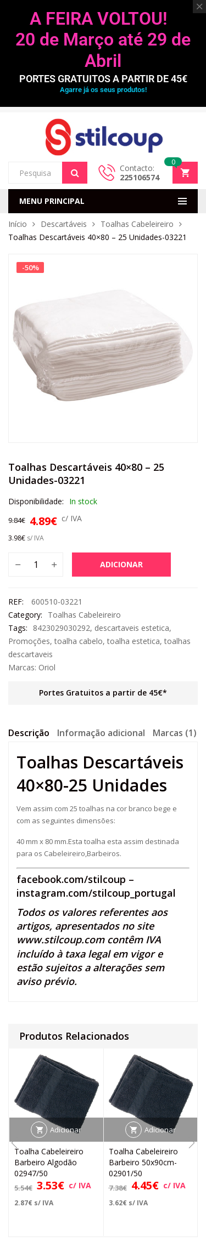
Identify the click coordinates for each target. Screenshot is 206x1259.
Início (17, 224)
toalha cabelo (78, 641)
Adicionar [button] (65, 1130)
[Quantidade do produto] (35, 564)
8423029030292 (61, 628)
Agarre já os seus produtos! (103, 90)
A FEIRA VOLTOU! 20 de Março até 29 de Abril (103, 39)
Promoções (29, 641)
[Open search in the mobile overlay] (47, 172)
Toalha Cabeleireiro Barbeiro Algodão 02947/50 (48, 1163)
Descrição (28, 733)
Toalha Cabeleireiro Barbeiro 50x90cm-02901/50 (143, 1163)
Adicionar (121, 564)
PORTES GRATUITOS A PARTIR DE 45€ (103, 78)
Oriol (46, 667)
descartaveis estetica (131, 628)
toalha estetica (133, 641)
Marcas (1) (175, 733)
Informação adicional (101, 733)
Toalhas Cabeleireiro (137, 224)
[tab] (28, 734)
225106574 (139, 177)
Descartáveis (64, 224)
